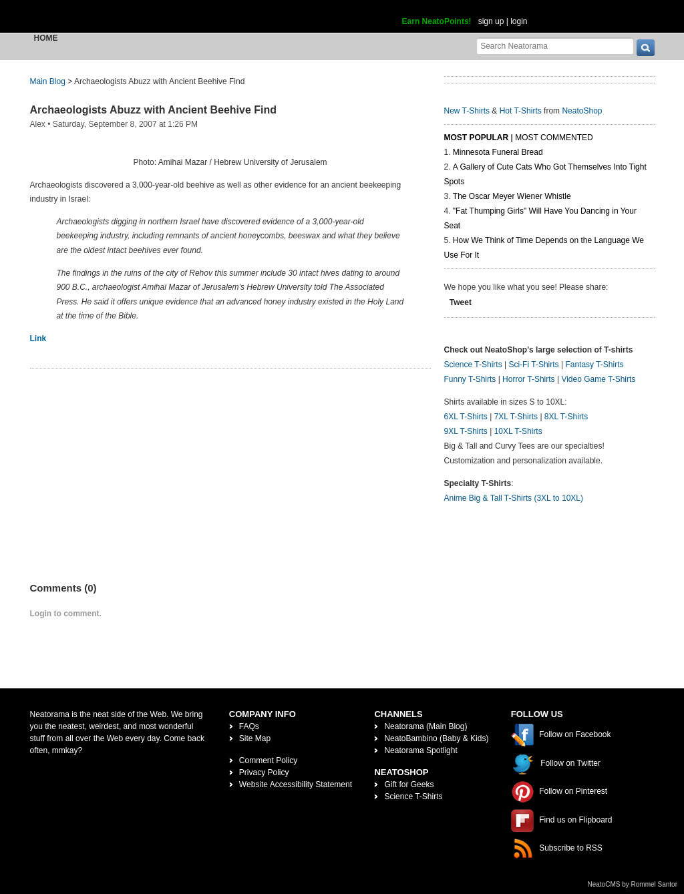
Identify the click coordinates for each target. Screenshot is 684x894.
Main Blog (47, 81)
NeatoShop (582, 111)
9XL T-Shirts (466, 431)
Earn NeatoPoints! (437, 21)
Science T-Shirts (473, 364)
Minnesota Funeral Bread (498, 152)
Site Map (255, 738)
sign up (491, 21)
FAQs (249, 726)
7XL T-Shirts (516, 416)
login (518, 21)
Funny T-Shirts (470, 379)
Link (38, 338)
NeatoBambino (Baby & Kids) (436, 738)
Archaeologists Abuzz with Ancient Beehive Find (153, 110)
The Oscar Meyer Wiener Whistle (512, 196)
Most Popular (476, 137)
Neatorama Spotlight (420, 750)
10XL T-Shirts (518, 431)
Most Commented (553, 137)
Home (46, 38)
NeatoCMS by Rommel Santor (633, 884)
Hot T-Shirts (521, 111)
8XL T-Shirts (566, 416)
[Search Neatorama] (555, 45)
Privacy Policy (264, 772)
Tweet (461, 302)
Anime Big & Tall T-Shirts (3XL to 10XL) (514, 498)
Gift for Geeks (409, 784)
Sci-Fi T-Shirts (533, 364)
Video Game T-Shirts (598, 379)
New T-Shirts (467, 111)
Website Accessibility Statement (295, 784)
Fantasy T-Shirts (594, 364)
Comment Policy (268, 760)
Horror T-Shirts (528, 379)
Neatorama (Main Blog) (425, 726)
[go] (646, 47)
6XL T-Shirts (466, 416)
